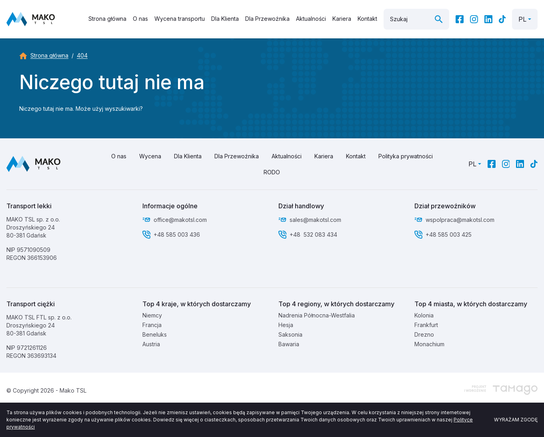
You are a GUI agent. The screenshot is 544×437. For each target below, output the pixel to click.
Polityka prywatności (405, 156)
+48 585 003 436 (177, 234)
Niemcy (152, 315)
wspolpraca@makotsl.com (460, 219)
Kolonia (424, 315)
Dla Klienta (225, 18)
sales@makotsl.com (315, 219)
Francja (152, 324)
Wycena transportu (179, 18)
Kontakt (367, 18)
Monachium (429, 344)
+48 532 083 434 (313, 234)
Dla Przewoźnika (267, 18)
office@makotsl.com (180, 219)
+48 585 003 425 (449, 234)
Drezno (424, 334)
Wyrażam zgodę (516, 420)
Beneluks (154, 334)
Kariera (341, 18)
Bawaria (288, 344)
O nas (140, 18)
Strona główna (107, 18)
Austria (151, 344)
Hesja (285, 324)
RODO (272, 172)
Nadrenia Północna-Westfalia (316, 315)
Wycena (150, 156)
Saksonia (290, 334)
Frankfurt (426, 324)
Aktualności (311, 18)
